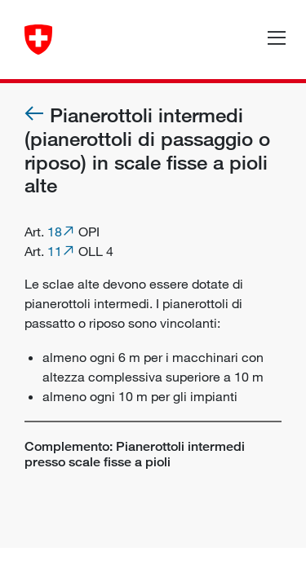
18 (54, 231)
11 (54, 251)
